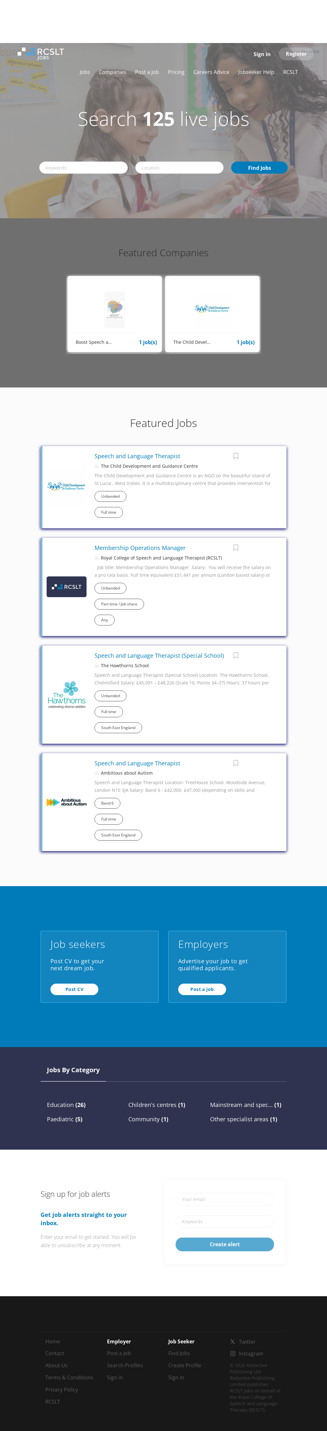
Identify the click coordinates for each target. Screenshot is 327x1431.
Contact (54, 1353)
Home (52, 1341)
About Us (56, 1365)
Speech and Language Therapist (137, 456)
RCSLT (52, 1401)
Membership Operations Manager (140, 548)
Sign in (262, 54)
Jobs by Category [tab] (73, 1070)
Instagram (251, 1353)
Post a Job (119, 1353)
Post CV (74, 989)
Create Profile (184, 1365)
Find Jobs (259, 167)
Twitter (247, 1341)
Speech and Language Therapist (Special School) (159, 655)
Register (296, 53)
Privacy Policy (61, 1389)
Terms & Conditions (69, 1377)
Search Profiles (125, 1365)
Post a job (202, 989)
